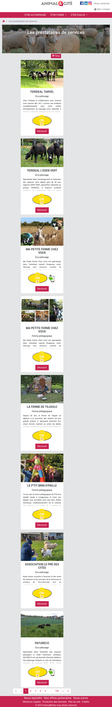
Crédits (85, 701)
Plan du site (74, 701)
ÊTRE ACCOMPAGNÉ (35, 15)
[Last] (68, 691)
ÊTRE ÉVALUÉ (78, 15)
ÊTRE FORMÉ (57, 15)
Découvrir (42, 131)
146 (57, 691)
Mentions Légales (32, 701)
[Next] (63, 691)
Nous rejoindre (33, 698)
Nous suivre (80, 698)
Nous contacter (102, 3)
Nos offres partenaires (57, 698)
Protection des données (54, 701)
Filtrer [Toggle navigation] (56, 56)
